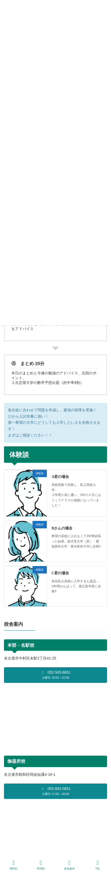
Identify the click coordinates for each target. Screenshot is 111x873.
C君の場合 (60, 573)
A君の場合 (60, 477)
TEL (97, 865)
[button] (55, 675)
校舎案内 (69, 865)
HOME (41, 865)
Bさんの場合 (62, 528)
